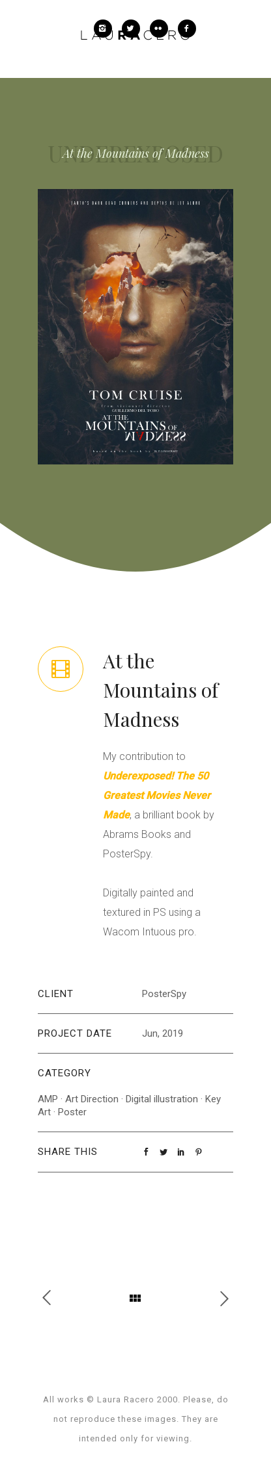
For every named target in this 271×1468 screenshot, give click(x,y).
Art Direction (92, 1099)
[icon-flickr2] (162, 28)
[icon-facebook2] (187, 28)
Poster (72, 1112)
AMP (48, 1099)
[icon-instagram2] (106, 28)
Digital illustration (162, 1099)
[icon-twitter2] (134, 28)
